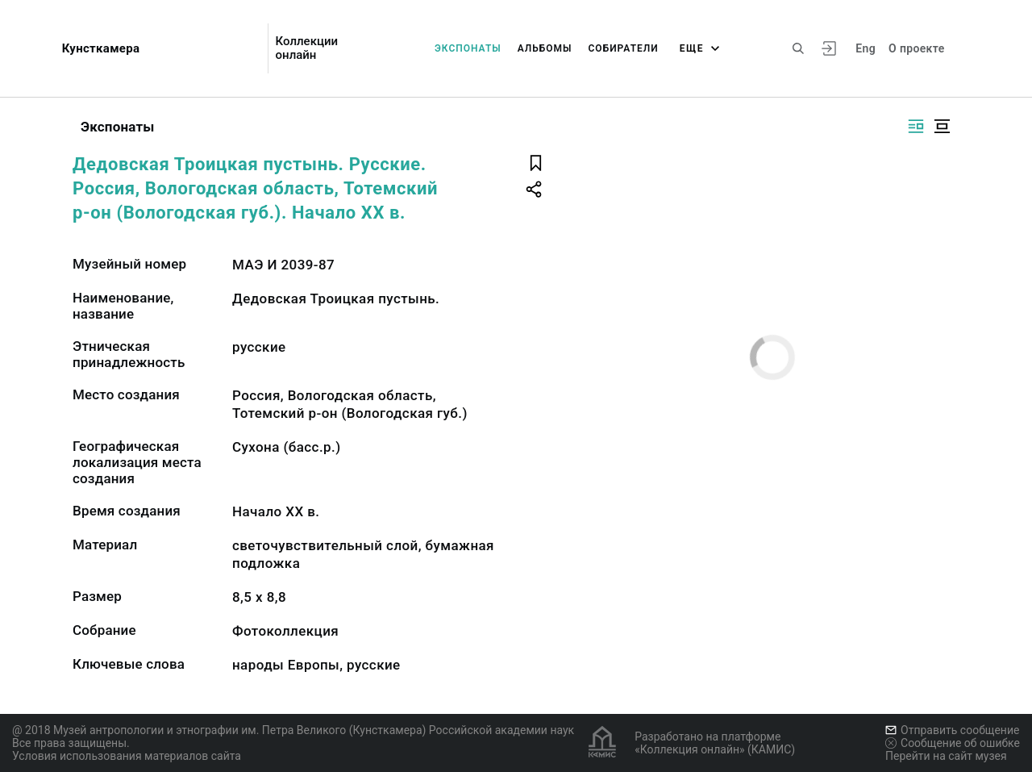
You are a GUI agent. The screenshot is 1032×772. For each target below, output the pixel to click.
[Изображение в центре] (942, 126)
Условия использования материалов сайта (126, 755)
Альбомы (545, 48)
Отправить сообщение (952, 730)
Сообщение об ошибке (952, 743)
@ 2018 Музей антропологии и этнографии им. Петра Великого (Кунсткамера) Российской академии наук (293, 730)
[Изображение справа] (916, 126)
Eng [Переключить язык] (865, 48)
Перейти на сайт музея (946, 755)
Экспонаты (468, 48)
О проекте (916, 48)
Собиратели (624, 48)
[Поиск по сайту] (798, 48)
